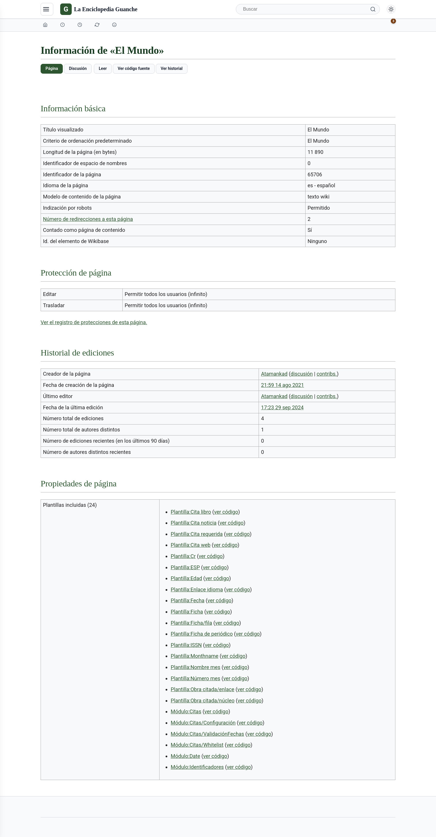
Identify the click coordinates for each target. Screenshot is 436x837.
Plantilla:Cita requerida (197, 534)
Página (52, 68)
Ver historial (172, 68)
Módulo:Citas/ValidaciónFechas (207, 734)
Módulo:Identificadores (197, 767)
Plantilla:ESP (185, 567)
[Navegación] (47, 9)
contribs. (326, 374)
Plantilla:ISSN (186, 645)
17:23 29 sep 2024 (282, 407)
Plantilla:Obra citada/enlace (202, 689)
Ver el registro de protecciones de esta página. (94, 322)
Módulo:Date (185, 756)
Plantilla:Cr (183, 556)
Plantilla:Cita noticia (194, 523)
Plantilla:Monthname (194, 656)
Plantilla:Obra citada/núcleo (202, 701)
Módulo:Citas (186, 711)
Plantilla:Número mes (195, 678)
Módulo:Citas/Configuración (203, 723)
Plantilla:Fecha (187, 600)
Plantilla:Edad (186, 578)
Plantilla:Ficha (187, 612)
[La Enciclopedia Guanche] (98, 9)
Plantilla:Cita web (191, 545)
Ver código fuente (134, 68)
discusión (302, 374)
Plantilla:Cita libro (191, 512)
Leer (103, 68)
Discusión (78, 68)
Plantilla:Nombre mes (195, 667)
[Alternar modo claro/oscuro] (391, 9)
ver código (226, 512)
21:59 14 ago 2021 (282, 385)
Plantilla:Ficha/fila (191, 623)
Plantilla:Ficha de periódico (202, 634)
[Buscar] (308, 9)
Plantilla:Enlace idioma (197, 589)
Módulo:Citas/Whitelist (197, 745)
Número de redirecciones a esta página (88, 219)
